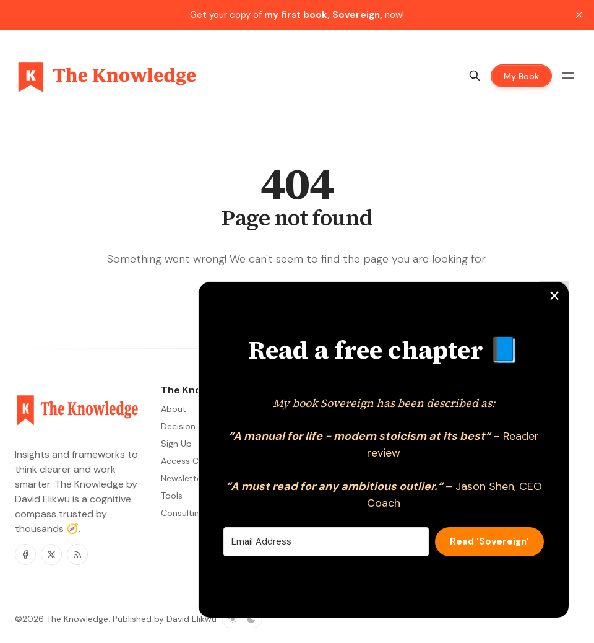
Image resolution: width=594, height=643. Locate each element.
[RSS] (77, 554)
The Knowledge (77, 618)
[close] (579, 15)
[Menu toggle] (568, 75)
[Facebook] (25, 554)
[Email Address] (326, 541)
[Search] (474, 75)
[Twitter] (51, 554)
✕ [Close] (554, 295)
